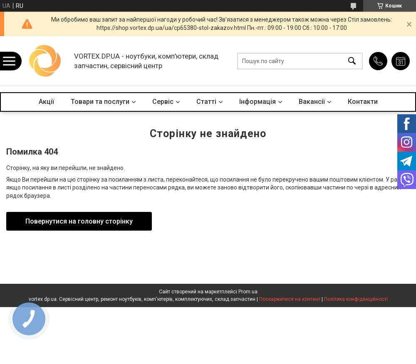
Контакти (363, 102)
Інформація (257, 102)
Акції (46, 102)
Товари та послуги (100, 102)
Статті (206, 102)
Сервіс (162, 102)
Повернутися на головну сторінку (79, 221)
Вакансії (312, 102)
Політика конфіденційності (356, 299)
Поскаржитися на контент (289, 299)
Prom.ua (248, 292)
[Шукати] (352, 61)
